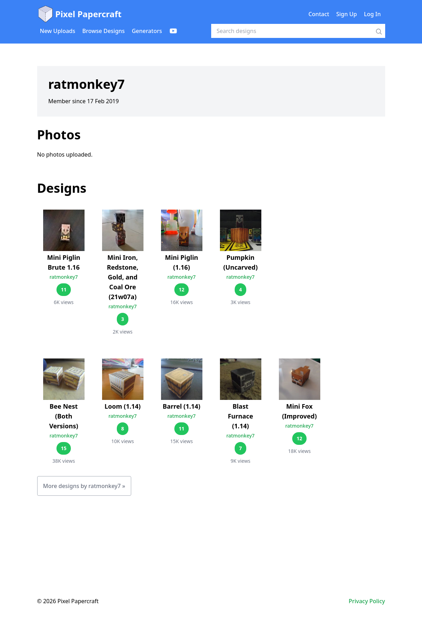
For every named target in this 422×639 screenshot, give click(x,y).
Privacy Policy (367, 601)
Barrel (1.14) (181, 406)
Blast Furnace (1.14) (240, 416)
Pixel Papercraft (79, 14)
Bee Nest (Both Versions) (63, 416)
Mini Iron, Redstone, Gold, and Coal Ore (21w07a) (123, 277)
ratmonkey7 (63, 277)
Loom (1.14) (123, 406)
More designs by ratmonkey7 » (84, 486)
